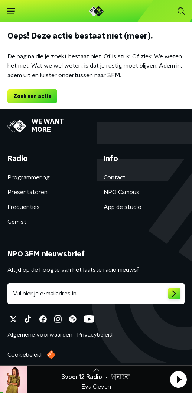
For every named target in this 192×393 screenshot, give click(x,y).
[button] (178, 379)
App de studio (122, 207)
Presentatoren (27, 192)
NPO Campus (121, 192)
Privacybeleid (95, 335)
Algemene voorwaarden (39, 335)
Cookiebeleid (24, 355)
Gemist (16, 222)
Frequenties (23, 207)
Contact (115, 177)
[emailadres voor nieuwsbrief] (96, 293)
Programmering (28, 177)
